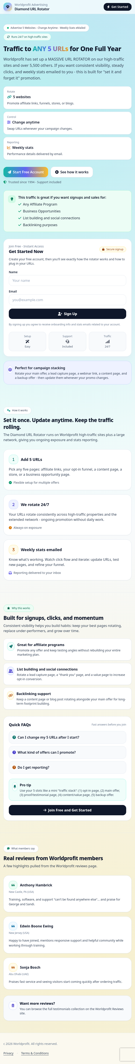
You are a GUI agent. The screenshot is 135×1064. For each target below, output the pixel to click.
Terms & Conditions (35, 1053)
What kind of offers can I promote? (44, 752)
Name (13, 272)
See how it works (71, 172)
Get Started (117, 7)
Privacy (8, 1053)
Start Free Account (26, 172)
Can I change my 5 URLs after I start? (45, 737)
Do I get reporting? (30, 767)
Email (13, 291)
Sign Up (67, 313)
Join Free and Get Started (67, 810)
